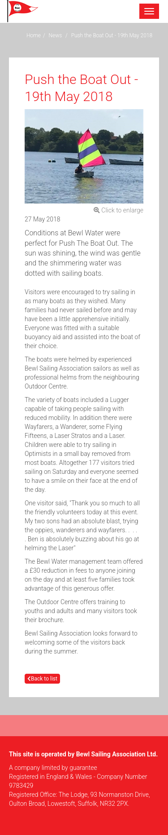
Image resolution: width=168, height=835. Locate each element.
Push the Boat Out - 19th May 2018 (111, 35)
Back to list (42, 679)
